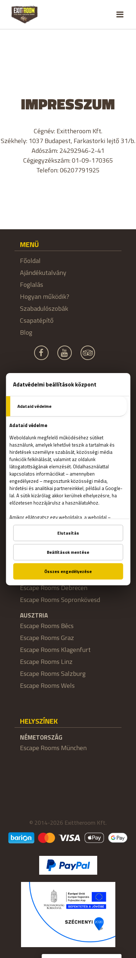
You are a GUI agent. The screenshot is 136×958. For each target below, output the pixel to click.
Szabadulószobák (44, 308)
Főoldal (30, 260)
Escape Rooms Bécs (47, 626)
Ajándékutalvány (43, 272)
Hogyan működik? (44, 296)
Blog (26, 332)
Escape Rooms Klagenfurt (55, 649)
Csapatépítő (37, 320)
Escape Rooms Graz (47, 638)
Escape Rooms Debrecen (53, 588)
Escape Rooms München (53, 748)
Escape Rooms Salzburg (53, 673)
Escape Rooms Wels (47, 685)
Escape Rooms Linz (46, 661)
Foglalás (31, 284)
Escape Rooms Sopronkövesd (60, 599)
